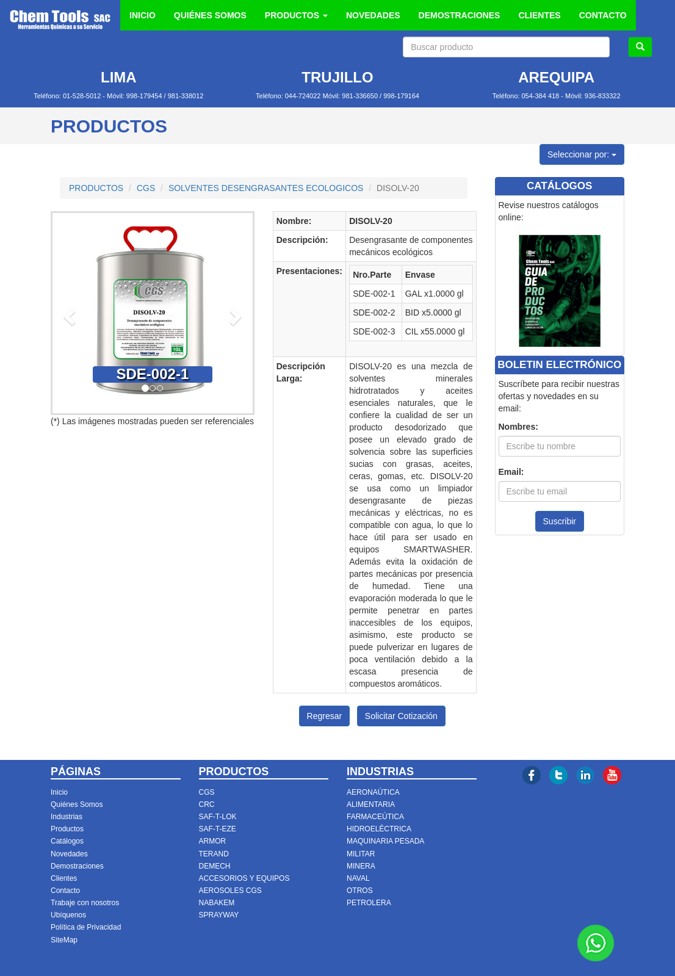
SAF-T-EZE (217, 829)
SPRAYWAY (219, 915)
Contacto (65, 890)
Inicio (59, 792)
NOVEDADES (373, 15)
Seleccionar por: (581, 154)
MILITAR (361, 854)
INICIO (142, 15)
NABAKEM (217, 902)
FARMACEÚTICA (375, 816)
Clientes (64, 878)
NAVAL (358, 878)
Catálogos (67, 841)
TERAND (214, 854)
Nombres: (518, 427)
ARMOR (212, 841)
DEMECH (215, 866)
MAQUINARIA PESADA (385, 841)
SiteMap (64, 940)
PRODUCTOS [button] (296, 15)
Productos (67, 829)
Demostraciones (77, 866)
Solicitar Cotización (401, 716)
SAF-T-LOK (218, 816)
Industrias (66, 816)
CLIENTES (539, 15)
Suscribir (559, 521)
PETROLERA (369, 902)
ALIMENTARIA (371, 804)
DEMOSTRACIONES (459, 15)
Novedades (69, 854)
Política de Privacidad (86, 927)
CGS (146, 188)
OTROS (360, 890)
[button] (67, 313)
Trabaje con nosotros (85, 902)
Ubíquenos (68, 915)
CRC (207, 804)
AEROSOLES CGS (230, 890)
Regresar (324, 716)
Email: (511, 472)
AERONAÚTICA (373, 792)
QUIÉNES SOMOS (210, 15)
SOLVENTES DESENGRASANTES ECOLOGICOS (265, 188)
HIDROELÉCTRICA (379, 829)
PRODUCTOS (96, 188)
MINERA (361, 866)
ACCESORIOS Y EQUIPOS (244, 878)
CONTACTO (603, 15)
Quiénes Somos (77, 804)
